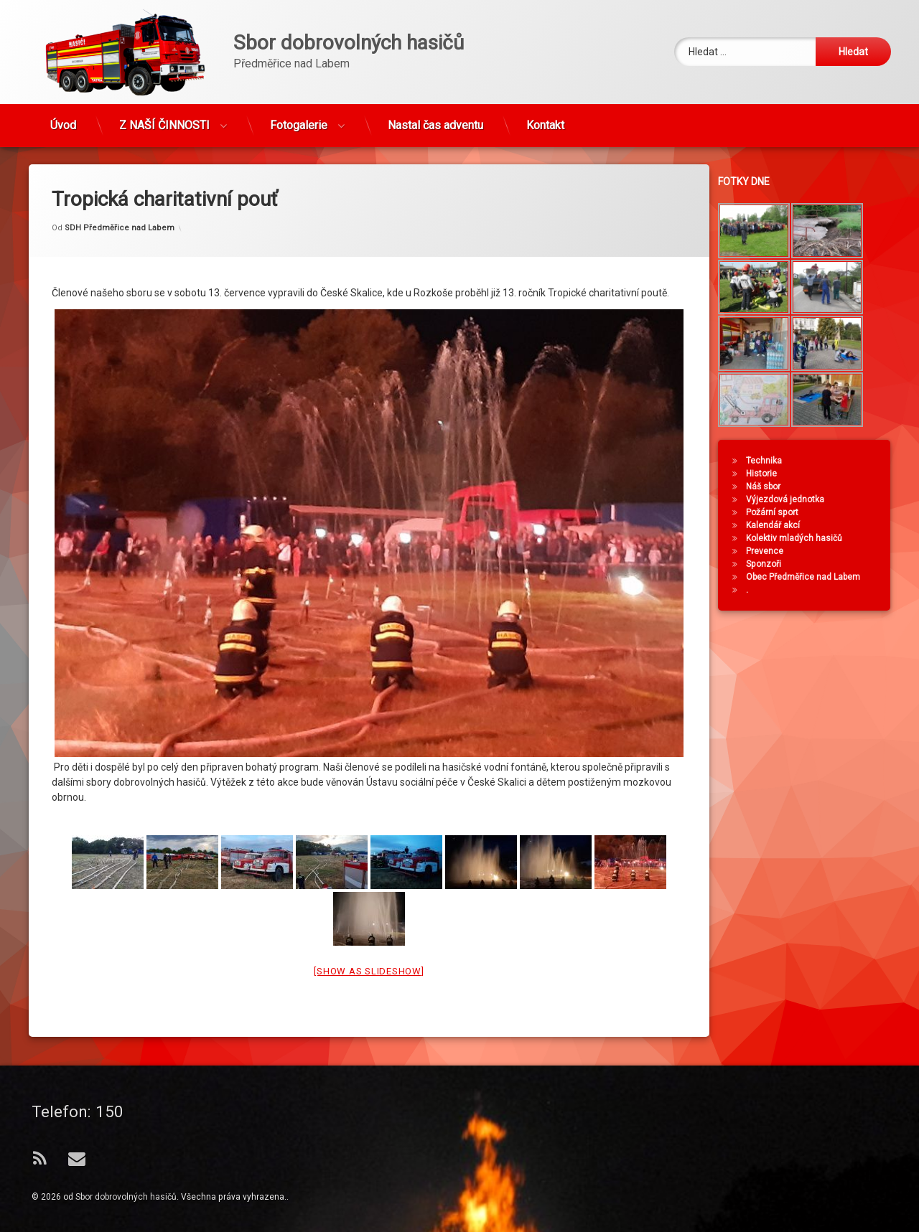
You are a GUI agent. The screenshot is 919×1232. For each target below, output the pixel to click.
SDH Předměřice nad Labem (119, 187)
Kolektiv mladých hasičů (802, 538)
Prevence (772, 551)
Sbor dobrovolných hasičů (126, 1197)
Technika (772, 461)
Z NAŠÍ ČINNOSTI (164, 119)
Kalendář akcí (781, 525)
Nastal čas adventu (435, 119)
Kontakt (545, 119)
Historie (769, 474)
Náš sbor (771, 486)
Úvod (63, 119)
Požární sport (780, 512)
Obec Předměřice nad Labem (811, 577)
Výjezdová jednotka (793, 499)
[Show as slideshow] (369, 931)
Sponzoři (771, 564)
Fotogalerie (298, 119)
